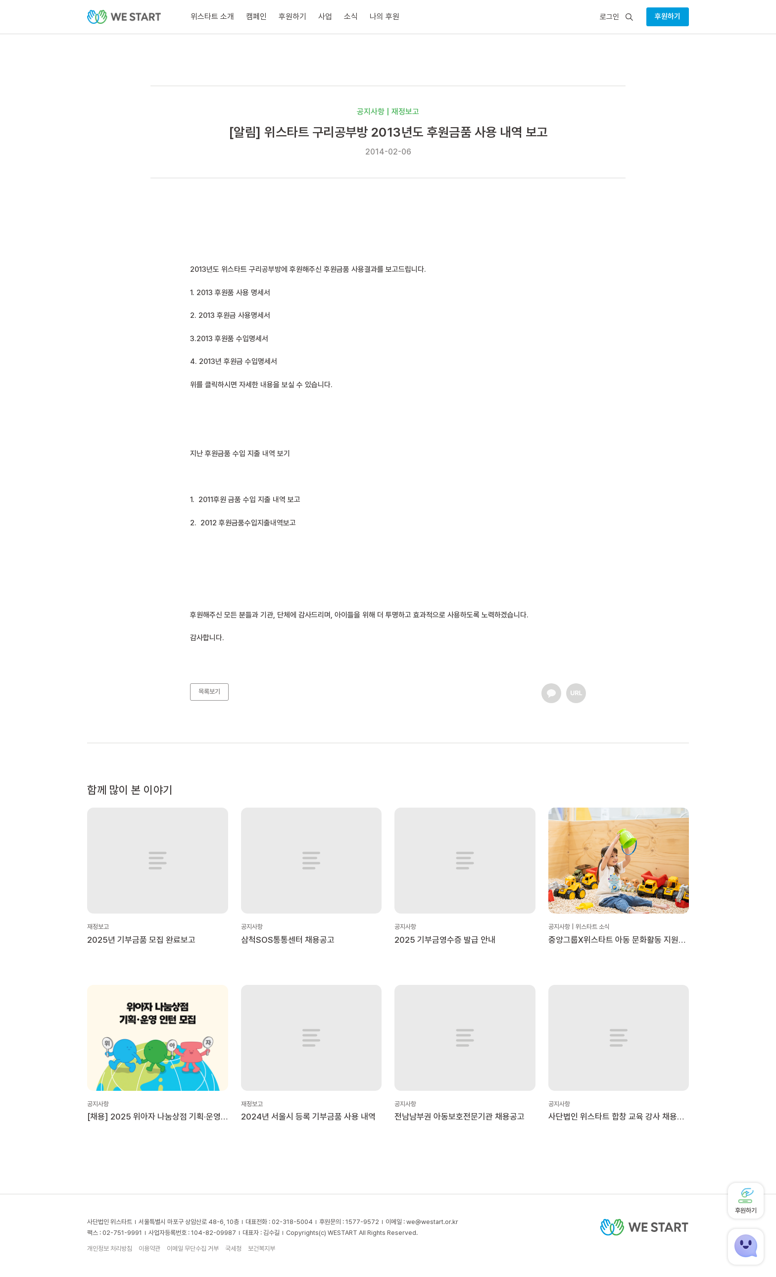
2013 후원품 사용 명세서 (233, 292)
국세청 (233, 1248)
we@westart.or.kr (432, 1222)
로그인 (609, 17)
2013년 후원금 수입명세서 (238, 361)
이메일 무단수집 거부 (193, 1248)
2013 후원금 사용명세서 (234, 315)
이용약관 (149, 1248)
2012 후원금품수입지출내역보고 (248, 522)
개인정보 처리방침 (109, 1248)
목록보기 (209, 691)
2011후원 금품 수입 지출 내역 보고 (249, 499)
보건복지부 (261, 1248)
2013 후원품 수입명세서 (232, 338)
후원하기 (667, 16)
